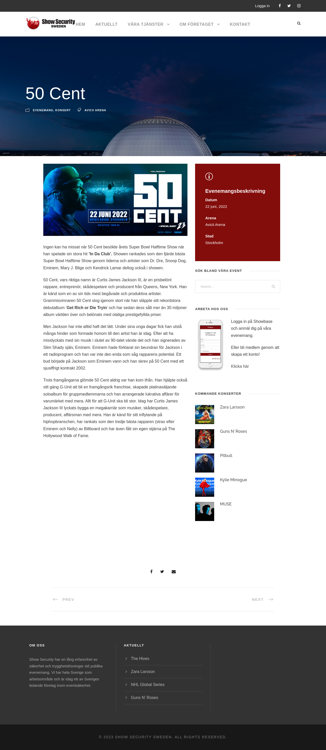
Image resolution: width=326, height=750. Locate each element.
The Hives (140, 658)
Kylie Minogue (233, 479)
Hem (80, 24)
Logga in (262, 6)
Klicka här (240, 366)
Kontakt (240, 24)
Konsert (63, 110)
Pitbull (226, 455)
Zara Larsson (232, 407)
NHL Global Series (148, 684)
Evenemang (43, 110)
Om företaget (197, 24)
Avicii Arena (95, 110)
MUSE (226, 504)
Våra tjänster (145, 24)
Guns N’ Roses (233, 431)
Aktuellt (106, 24)
